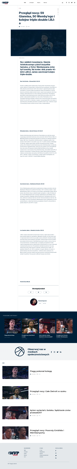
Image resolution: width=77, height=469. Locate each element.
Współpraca (42, 451)
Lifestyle (31, 2)
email (40, 303)
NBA (25, 2)
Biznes (45, 2)
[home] (5, 2)
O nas (41, 450)
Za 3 (25, 456)
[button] (62, 2)
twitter (44, 303)
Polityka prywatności (44, 455)
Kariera (41, 453)
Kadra (38, 2)
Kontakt (41, 456)
